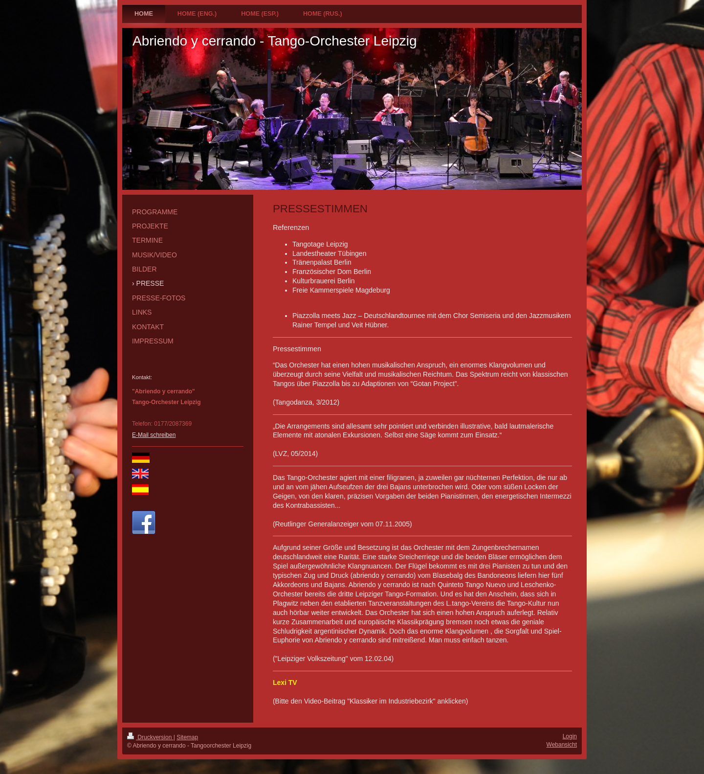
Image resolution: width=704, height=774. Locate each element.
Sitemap (187, 737)
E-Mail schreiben (154, 435)
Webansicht (562, 744)
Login (570, 736)
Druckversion (150, 737)
